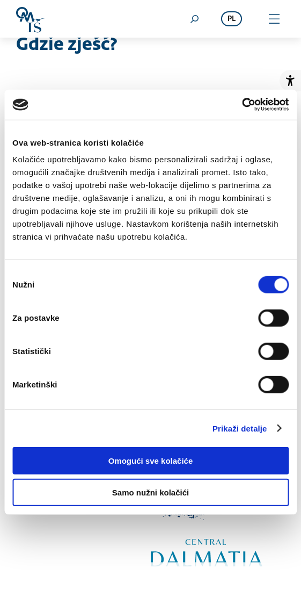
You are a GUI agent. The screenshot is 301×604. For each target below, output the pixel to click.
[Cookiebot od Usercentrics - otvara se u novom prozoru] (242, 105)
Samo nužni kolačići (150, 492)
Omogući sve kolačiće (150, 460)
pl (231, 19)
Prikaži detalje (239, 428)
